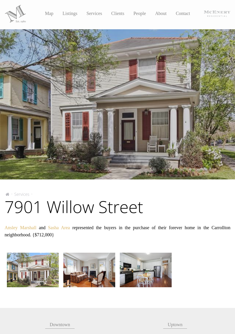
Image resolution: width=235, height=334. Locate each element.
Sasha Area (59, 227)
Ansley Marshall (20, 227)
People (139, 13)
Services (94, 13)
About (161, 13)
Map (49, 13)
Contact (183, 13)
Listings (70, 13)
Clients (117, 13)
